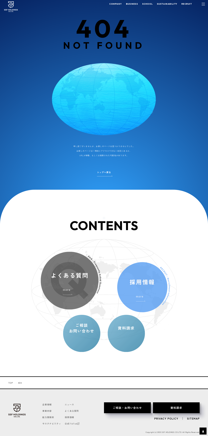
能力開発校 (48, 417)
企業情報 (47, 404)
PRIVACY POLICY (166, 418)
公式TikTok (72, 423)
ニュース (69, 404)
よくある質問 (72, 410)
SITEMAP (193, 418)
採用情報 (69, 417)
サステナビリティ (51, 423)
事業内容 (47, 410)
